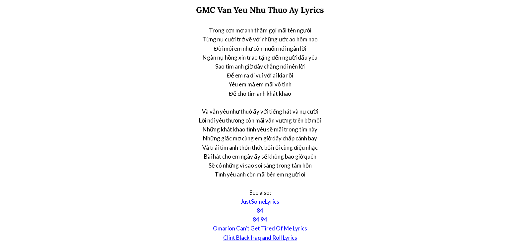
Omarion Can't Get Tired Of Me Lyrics (260, 228)
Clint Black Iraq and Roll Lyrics (260, 237)
